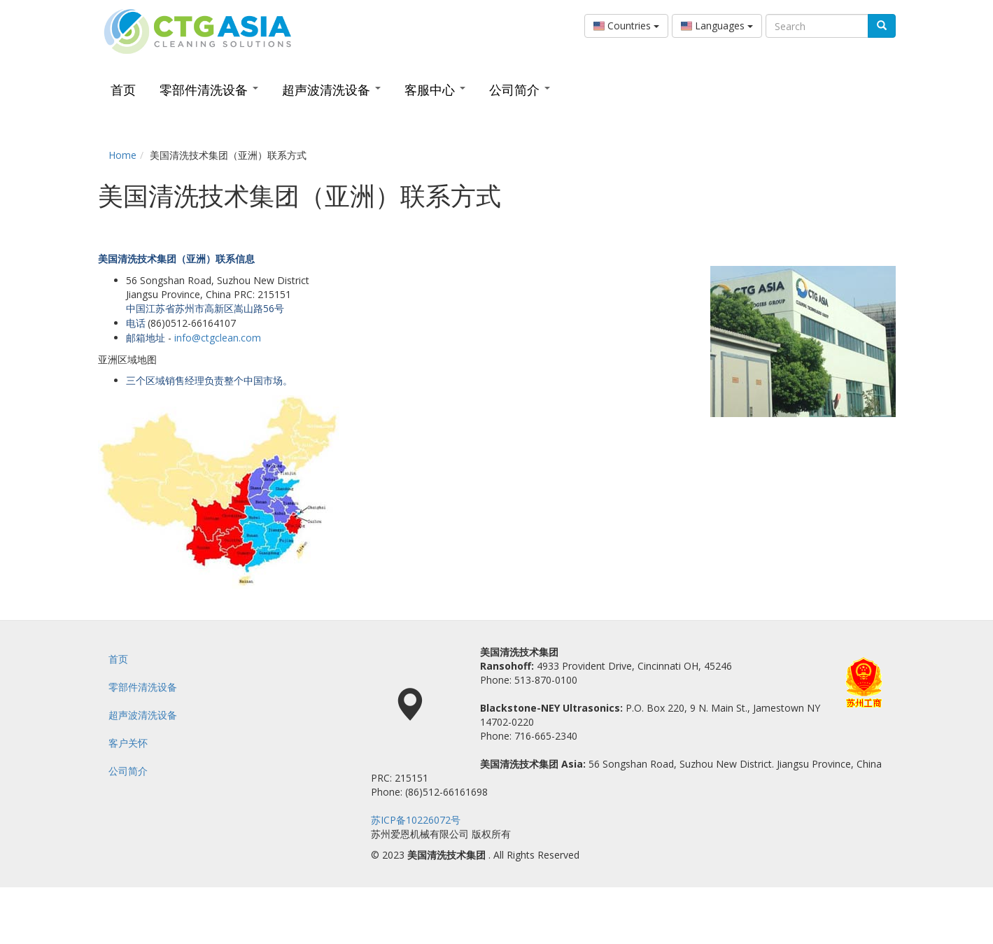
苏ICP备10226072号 (415, 819)
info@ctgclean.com (217, 337)
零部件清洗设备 (209, 89)
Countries (626, 26)
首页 (123, 89)
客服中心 (434, 89)
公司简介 (519, 89)
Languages (717, 26)
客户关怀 (128, 742)
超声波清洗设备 (331, 89)
